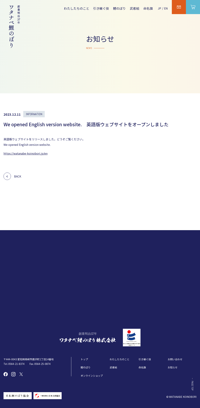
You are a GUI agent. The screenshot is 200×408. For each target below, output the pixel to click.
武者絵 (134, 8)
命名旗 (148, 8)
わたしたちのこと (76, 8)
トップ (84, 359)
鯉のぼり (119, 8)
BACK (17, 176)
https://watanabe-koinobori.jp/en (26, 153)
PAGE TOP (192, 385)
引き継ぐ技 (101, 8)
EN (166, 8)
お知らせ (172, 367)
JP (159, 8)
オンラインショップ (92, 375)
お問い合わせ (175, 359)
